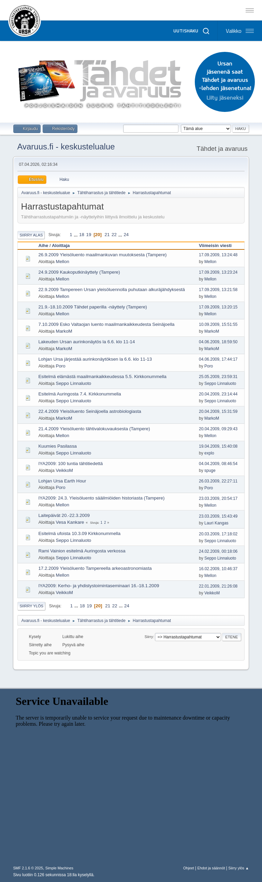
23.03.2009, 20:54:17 (218, 498)
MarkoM (64, 331)
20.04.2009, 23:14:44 (218, 394)
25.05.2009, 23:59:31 (218, 376)
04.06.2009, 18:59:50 (218, 341)
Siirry (149, 637)
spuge (210, 470)
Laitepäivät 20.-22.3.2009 (63, 515)
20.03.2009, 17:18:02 (218, 534)
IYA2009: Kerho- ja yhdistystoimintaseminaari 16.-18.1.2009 (98, 585)
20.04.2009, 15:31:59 (218, 411)
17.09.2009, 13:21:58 (218, 289)
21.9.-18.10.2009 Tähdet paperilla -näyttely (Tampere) (92, 306)
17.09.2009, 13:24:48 (218, 254)
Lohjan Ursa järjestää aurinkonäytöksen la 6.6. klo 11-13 (95, 359)
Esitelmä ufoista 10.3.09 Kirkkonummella (79, 533)
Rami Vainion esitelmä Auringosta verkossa (81, 550)
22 (114, 234)
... (76, 234)
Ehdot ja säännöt (211, 868)
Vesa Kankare (70, 522)
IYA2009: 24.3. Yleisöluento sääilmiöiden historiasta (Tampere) (101, 498)
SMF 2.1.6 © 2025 (28, 868)
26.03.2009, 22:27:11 (218, 481)
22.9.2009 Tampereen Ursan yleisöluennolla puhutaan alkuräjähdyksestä (111, 289)
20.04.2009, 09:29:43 (218, 428)
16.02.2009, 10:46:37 (218, 568)
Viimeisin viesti (218, 245)
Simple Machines (59, 868)
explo (209, 453)
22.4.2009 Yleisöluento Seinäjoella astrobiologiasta (89, 411)
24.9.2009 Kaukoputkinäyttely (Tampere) (79, 272)
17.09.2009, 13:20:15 (218, 307)
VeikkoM (64, 470)
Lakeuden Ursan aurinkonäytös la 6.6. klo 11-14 (86, 341)
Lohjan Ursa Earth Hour (62, 480)
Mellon (62, 261)
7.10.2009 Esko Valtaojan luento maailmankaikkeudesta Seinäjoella (106, 324)
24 (126, 234)
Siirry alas (31, 235)
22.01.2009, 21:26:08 (218, 586)
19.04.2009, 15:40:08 (218, 446)
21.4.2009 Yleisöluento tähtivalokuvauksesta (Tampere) (94, 428)
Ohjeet (188, 868)
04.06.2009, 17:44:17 (218, 359)
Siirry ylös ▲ (238, 868)
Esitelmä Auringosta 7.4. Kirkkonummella (79, 393)
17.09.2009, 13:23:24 (218, 272)
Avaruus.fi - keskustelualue (66, 146)
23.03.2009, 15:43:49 (218, 516)
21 (107, 234)
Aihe (43, 245)
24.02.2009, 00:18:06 (218, 551)
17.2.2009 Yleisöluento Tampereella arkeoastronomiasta (94, 568)
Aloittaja (61, 245)
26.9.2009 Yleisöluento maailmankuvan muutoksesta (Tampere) (102, 254)
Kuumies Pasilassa (57, 446)
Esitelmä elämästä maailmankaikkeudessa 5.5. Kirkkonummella (102, 376)
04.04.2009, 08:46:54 (218, 463)
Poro (61, 365)
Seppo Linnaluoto (73, 383)
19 (88, 234)
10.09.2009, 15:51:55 (218, 324)
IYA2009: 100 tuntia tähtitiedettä (70, 463)
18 (81, 234)
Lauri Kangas (216, 523)
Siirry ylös (31, 606)
